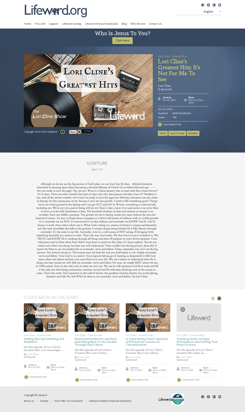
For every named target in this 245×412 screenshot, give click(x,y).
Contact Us (155, 23)
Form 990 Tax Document (68, 400)
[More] (79, 132)
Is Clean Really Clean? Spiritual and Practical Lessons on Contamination (147, 342)
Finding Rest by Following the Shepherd (44, 341)
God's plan (177, 133)
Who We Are (138, 23)
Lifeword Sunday (71, 23)
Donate (44, 400)
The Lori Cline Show (195, 101)
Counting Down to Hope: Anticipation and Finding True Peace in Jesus (197, 342)
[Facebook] (63, 132)
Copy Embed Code (172, 124)
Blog (124, 23)
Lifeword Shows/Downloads (101, 23)
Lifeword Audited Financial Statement (110, 400)
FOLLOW (40, 23)
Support (53, 23)
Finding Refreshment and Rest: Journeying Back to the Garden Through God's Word (96, 342)
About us (29, 400)
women (193, 133)
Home (27, 23)
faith (163, 133)
